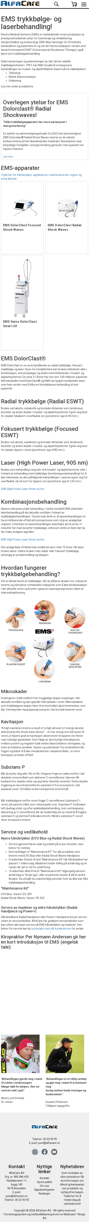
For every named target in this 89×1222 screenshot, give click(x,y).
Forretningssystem (15, 1214)
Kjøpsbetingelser (44, 1189)
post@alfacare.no (49, 1142)
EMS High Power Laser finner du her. (23, 488)
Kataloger (44, 1193)
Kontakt (44, 1178)
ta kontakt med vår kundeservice (51, 928)
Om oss (44, 1185)
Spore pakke (44, 1182)
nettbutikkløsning (41, 1214)
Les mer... (8, 156)
